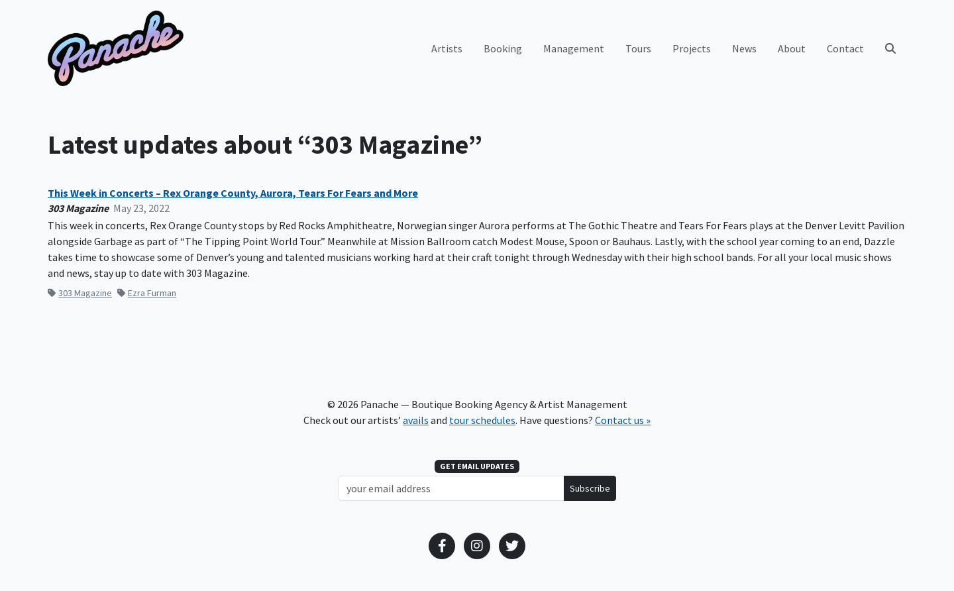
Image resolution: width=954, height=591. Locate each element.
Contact (845, 48)
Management (573, 48)
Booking (503, 48)
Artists (446, 48)
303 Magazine (80, 293)
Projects (691, 48)
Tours (638, 48)
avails (416, 420)
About (792, 48)
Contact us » (623, 420)
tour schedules (482, 420)
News (744, 48)
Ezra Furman (146, 293)
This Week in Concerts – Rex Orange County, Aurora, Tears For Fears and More (233, 193)
